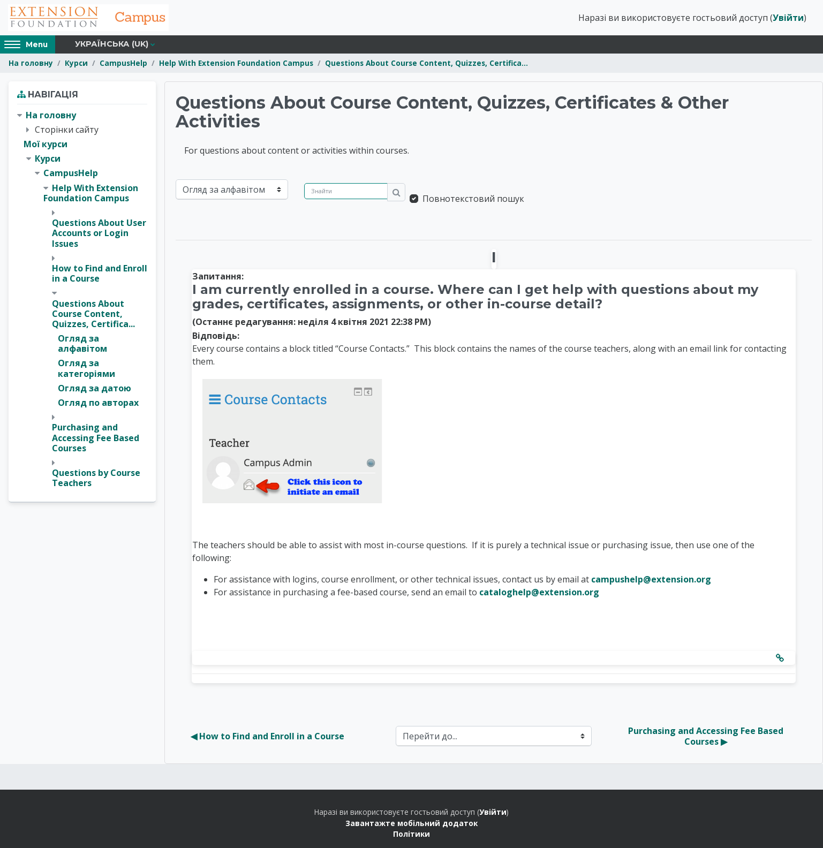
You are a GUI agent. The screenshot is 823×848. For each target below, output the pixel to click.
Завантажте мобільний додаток (411, 823)
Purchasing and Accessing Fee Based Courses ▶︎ (707, 736)
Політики (411, 834)
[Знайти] (346, 191)
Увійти (788, 18)
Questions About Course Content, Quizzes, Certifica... (426, 63)
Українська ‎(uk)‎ (111, 44)
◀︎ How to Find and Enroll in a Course (267, 736)
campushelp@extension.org (651, 579)
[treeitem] (82, 299)
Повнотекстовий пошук (473, 199)
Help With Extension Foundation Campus (236, 63)
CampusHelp (123, 63)
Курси (76, 63)
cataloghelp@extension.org (539, 592)
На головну (31, 63)
